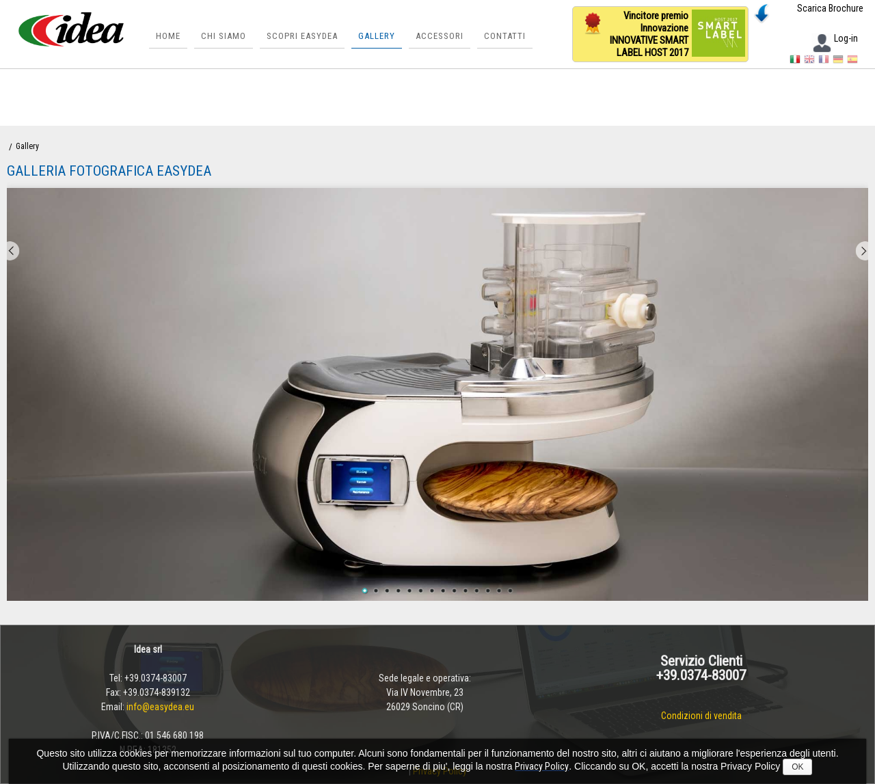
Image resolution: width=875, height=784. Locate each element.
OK (797, 767)
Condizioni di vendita (701, 715)
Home (168, 36)
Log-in (834, 38)
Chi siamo (223, 36)
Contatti (505, 36)
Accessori (439, 36)
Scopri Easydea (302, 36)
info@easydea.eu (160, 706)
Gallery (376, 36)
